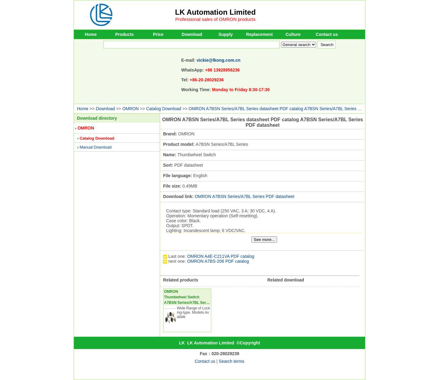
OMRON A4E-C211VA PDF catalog (220, 256)
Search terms (231, 361)
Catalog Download (163, 108)
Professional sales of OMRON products (215, 19)
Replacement (259, 34)
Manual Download (96, 147)
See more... (264, 239)
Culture (293, 34)
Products (124, 34)
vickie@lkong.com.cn (219, 60)
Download (192, 34)
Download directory (97, 118)
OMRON (130, 108)
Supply (226, 34)
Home (91, 34)
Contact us (327, 34)
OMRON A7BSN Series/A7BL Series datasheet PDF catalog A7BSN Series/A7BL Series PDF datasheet (287, 108)
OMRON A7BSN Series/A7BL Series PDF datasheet (244, 196)
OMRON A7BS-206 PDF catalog (218, 261)
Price (158, 34)
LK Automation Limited (215, 12)
